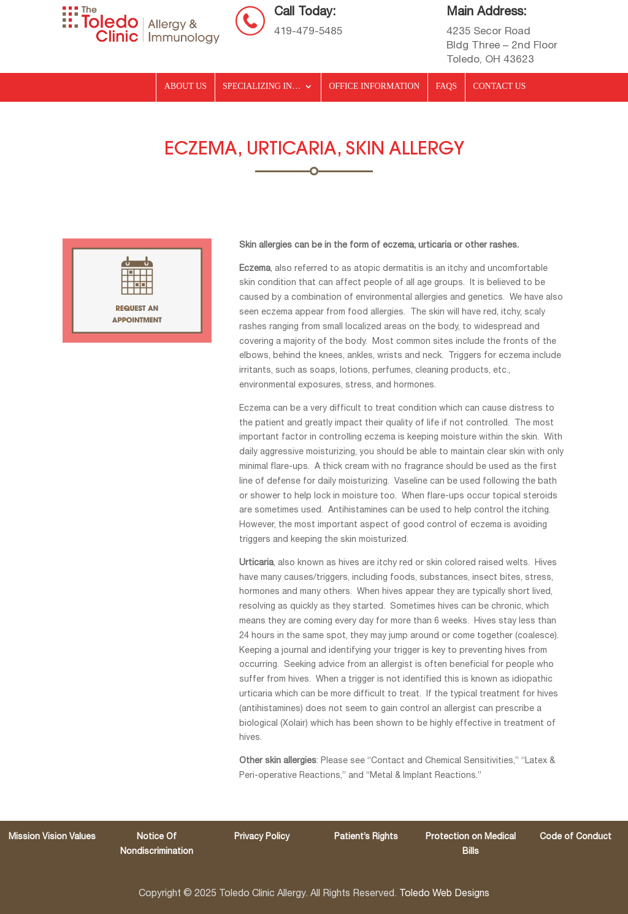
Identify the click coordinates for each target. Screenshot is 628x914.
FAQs (446, 86)
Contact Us (499, 86)
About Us (185, 86)
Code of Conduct (575, 837)
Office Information (374, 86)
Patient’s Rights (366, 837)
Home (125, 89)
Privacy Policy (261, 837)
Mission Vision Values (52, 837)
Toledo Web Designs (444, 893)
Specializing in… (262, 86)
